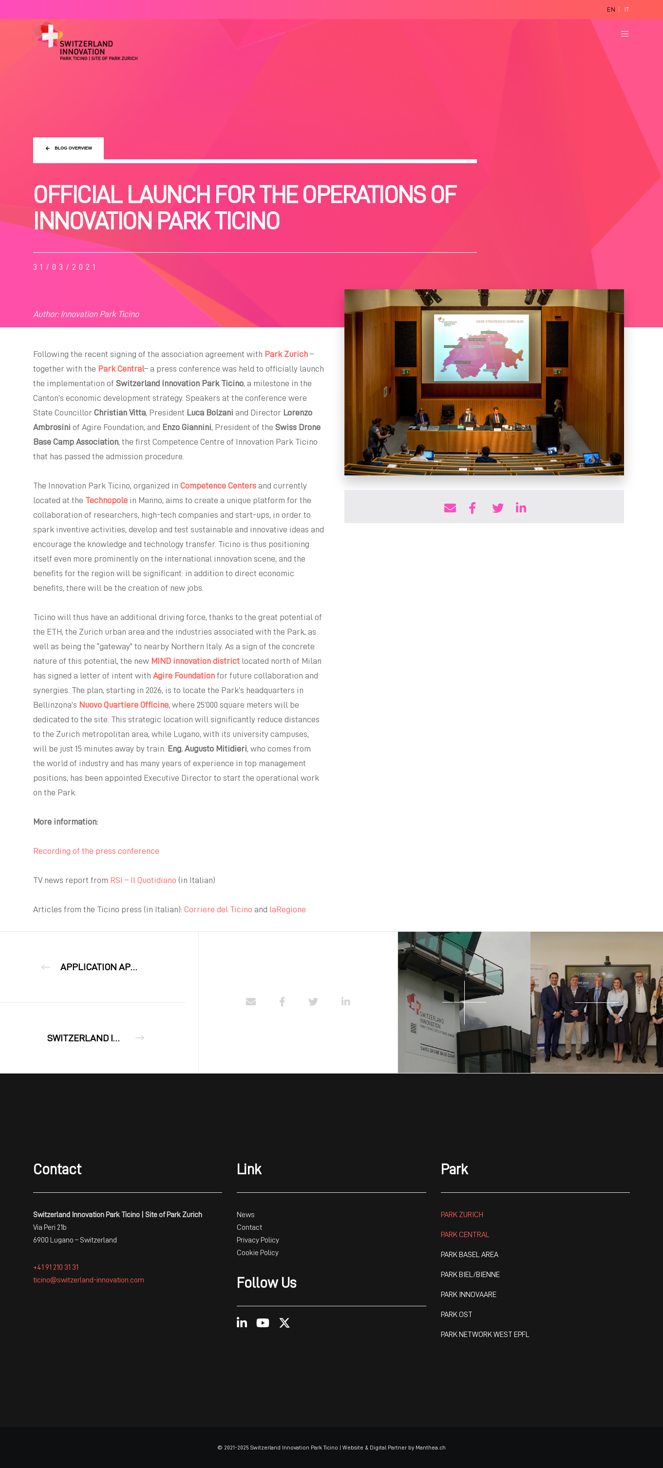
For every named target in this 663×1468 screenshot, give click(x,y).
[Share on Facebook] (472, 506)
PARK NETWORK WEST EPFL (485, 1334)
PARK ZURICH (462, 1215)
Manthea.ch (431, 1447)
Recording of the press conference (96, 851)
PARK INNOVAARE (468, 1295)
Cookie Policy (258, 1253)
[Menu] (619, 33)
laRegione (287, 909)
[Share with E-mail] (449, 506)
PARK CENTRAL (465, 1235)
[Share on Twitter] (496, 506)
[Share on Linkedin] (520, 506)
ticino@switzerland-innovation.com (88, 1280)
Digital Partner (388, 1447)
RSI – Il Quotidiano (143, 880)
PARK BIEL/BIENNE (470, 1275)
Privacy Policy (258, 1240)
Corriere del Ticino (218, 909)
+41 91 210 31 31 (55, 1267)
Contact (250, 1227)
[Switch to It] (627, 10)
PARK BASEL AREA (469, 1255)
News (246, 1215)
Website (352, 1447)
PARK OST (457, 1314)
